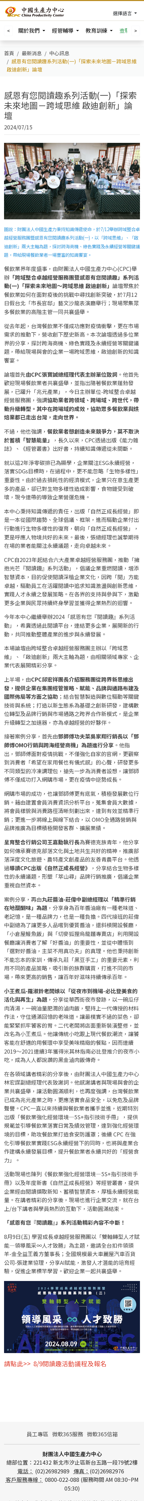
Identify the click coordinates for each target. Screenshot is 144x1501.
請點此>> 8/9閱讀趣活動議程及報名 (55, 1363)
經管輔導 (63, 30)
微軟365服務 (67, 1434)
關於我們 (29, 30)
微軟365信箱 (102, 1434)
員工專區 (37, 1434)
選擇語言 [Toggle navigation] (123, 13)
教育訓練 (97, 30)
